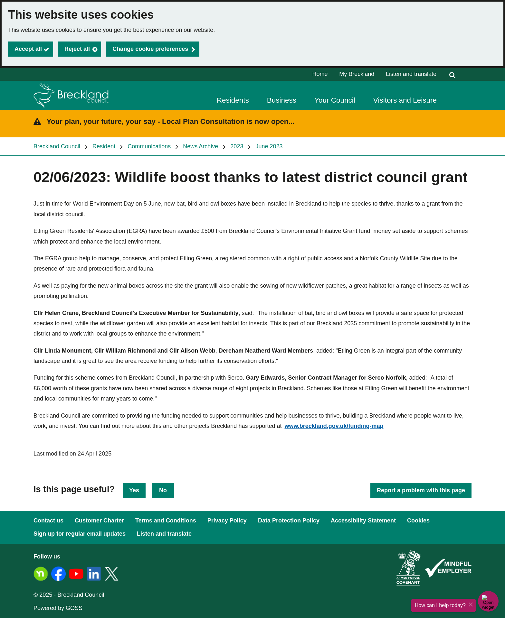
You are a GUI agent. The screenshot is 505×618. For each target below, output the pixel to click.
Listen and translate (411, 74)
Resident (103, 146)
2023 (236, 146)
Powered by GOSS (57, 608)
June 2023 (268, 146)
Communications (149, 146)
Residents (233, 100)
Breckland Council (56, 146)
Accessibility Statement (363, 520)
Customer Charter (99, 520)
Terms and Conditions (165, 520)
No (163, 490)
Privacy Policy (227, 520)
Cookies (418, 520)
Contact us (48, 520)
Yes (134, 490)
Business (281, 100)
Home (320, 74)
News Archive (200, 146)
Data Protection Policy (288, 520)
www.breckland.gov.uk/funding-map (333, 426)
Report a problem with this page (421, 490)
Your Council (334, 100)
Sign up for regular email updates (79, 533)
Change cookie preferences (150, 49)
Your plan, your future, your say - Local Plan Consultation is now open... (171, 121)
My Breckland (356, 74)
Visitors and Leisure (405, 100)
